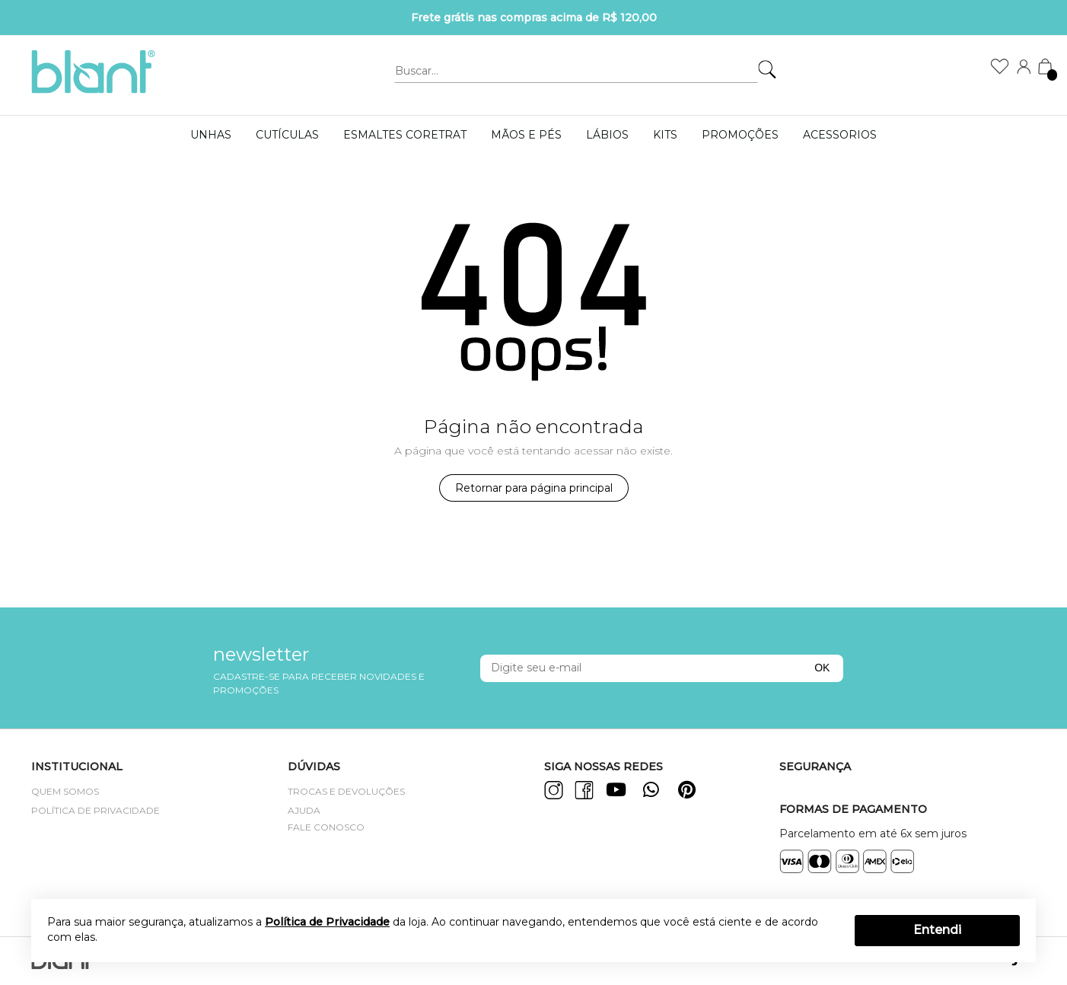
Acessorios (840, 135)
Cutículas (287, 135)
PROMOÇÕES (740, 135)
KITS (665, 135)
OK (822, 667)
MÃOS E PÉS (526, 135)
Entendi (937, 930)
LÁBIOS (607, 135)
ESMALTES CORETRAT (405, 135)
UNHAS (210, 135)
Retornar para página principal (534, 488)
